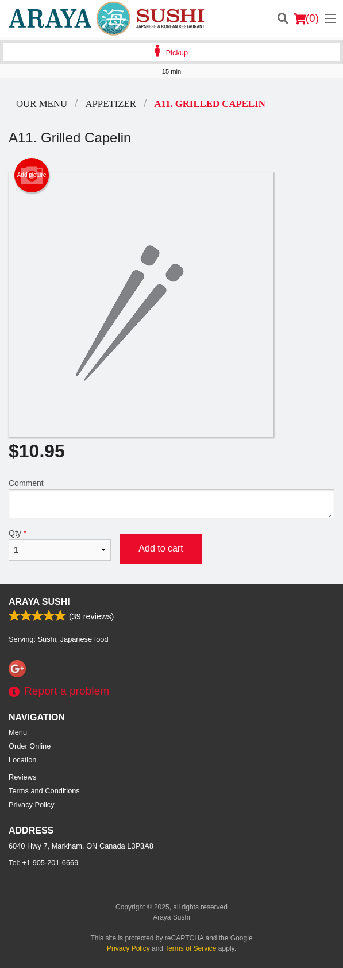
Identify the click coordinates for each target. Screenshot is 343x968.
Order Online (30, 746)
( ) (306, 18)
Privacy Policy (32, 804)
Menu (18, 732)
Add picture (32, 175)
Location (22, 759)
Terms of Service (190, 948)
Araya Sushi (39, 602)
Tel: (43, 862)
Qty (60, 545)
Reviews (22, 777)
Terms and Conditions (44, 790)
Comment (171, 498)
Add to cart (160, 548)
